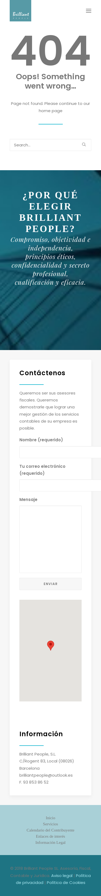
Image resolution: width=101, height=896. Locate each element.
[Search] (50, 145)
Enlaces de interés (50, 836)
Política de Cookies (66, 882)
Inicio (50, 818)
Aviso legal (61, 875)
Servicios (50, 824)
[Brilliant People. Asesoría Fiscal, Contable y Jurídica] (20, 10)
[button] (88, 10)
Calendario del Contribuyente (50, 830)
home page (50, 110)
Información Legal (50, 842)
